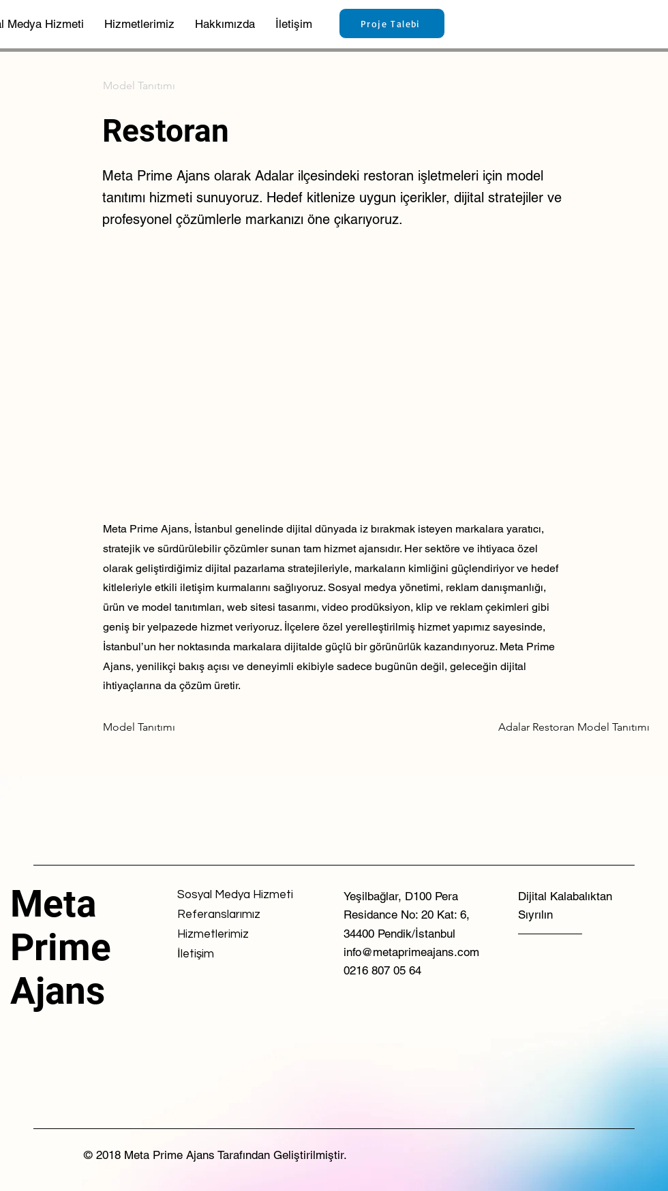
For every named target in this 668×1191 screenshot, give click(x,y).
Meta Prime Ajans (60, 947)
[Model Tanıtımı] (148, 85)
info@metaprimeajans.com (411, 952)
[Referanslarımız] (226, 915)
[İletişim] (226, 954)
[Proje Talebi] (392, 23)
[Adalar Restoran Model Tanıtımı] (574, 727)
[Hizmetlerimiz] (226, 934)
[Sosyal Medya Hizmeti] (235, 895)
